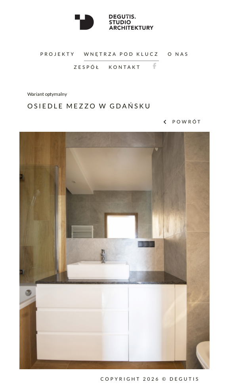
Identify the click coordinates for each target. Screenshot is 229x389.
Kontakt (125, 67)
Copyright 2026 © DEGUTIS (150, 379)
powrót (186, 122)
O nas (178, 54)
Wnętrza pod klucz (121, 54)
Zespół (87, 67)
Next (198, 257)
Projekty (57, 54)
